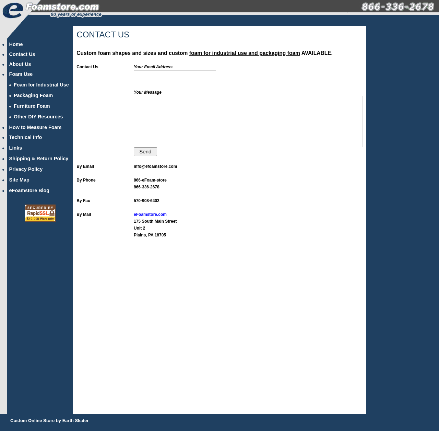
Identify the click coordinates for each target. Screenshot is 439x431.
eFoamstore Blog (29, 190)
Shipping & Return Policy (39, 158)
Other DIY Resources (38, 116)
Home (16, 44)
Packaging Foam (33, 95)
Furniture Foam (32, 106)
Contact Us (22, 54)
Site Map (19, 180)
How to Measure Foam (35, 127)
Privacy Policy (26, 169)
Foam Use (21, 74)
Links (15, 148)
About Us (20, 64)
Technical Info (25, 137)
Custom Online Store (32, 420)
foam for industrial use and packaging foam (244, 53)
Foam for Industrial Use (41, 85)
